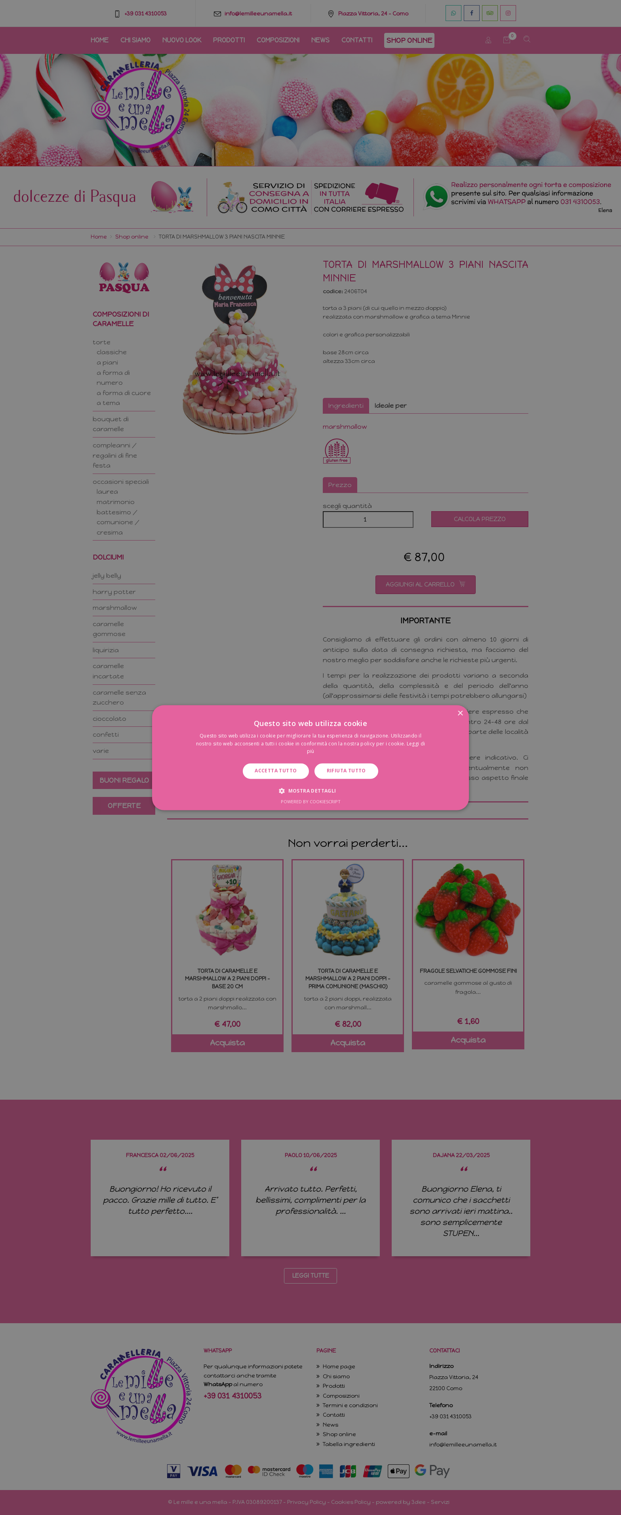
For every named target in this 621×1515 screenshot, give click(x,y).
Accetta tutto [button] (276, 771)
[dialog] (310, 757)
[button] (310, 791)
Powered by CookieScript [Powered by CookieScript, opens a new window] (311, 801)
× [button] (460, 713)
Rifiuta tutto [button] (346, 771)
